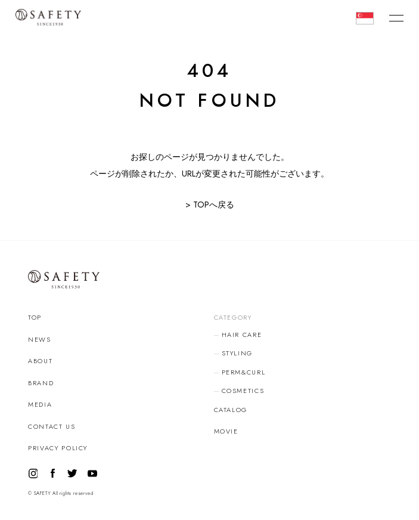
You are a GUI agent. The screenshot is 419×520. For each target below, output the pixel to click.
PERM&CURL (244, 372)
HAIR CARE (242, 334)
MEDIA (40, 404)
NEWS (39, 339)
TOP (35, 317)
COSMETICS (243, 390)
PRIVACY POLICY (58, 448)
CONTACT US (52, 426)
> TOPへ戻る (209, 205)
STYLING (237, 353)
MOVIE (226, 431)
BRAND (41, 383)
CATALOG (231, 409)
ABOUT (40, 361)
